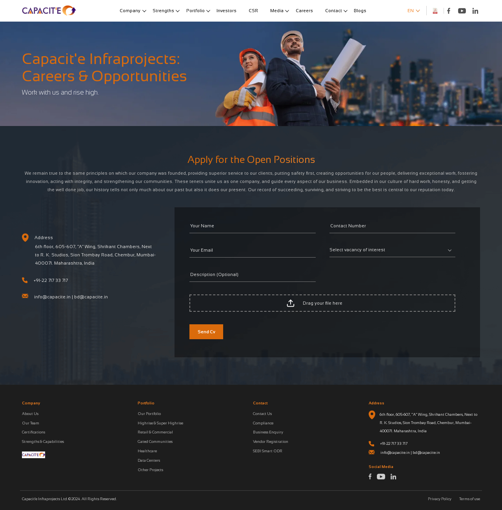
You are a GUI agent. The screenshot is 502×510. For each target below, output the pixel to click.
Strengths (163, 10)
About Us (30, 413)
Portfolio (195, 10)
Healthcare (147, 451)
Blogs (360, 10)
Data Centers (149, 460)
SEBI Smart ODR (267, 451)
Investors (226, 10)
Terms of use (469, 499)
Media (277, 10)
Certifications (33, 432)
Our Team (30, 423)
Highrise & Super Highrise (160, 423)
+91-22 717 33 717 (51, 280)
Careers (304, 10)
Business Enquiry (268, 432)
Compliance (263, 423)
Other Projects (150, 470)
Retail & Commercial (155, 432)
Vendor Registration (270, 441)
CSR (253, 10)
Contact (333, 10)
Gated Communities (155, 441)
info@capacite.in (52, 296)
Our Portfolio (149, 413)
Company (130, 10)
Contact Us (262, 413)
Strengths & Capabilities (43, 441)
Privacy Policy (439, 499)
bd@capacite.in (91, 296)
